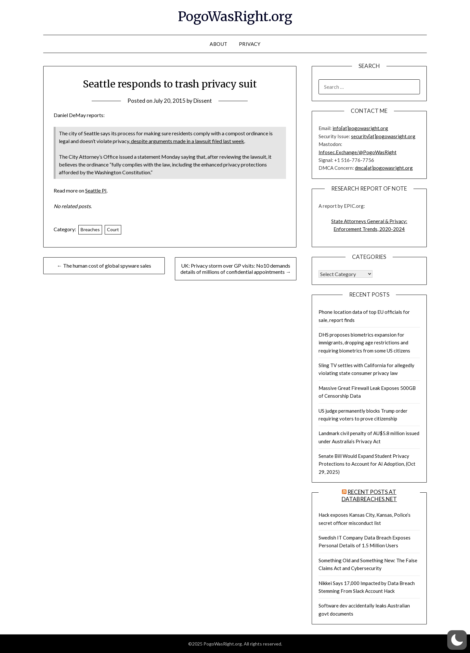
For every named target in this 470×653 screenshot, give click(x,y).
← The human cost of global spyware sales (104, 265)
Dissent (202, 100)
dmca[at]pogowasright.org (384, 168)
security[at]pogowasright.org (383, 136)
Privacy (250, 44)
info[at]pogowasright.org (360, 128)
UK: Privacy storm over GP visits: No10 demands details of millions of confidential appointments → (235, 268)
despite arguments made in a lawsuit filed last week (187, 141)
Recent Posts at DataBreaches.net (369, 495)
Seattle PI (96, 190)
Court (113, 229)
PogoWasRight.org (235, 16)
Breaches (90, 229)
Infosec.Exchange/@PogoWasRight (358, 152)
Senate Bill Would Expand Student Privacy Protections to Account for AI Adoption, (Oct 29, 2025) (367, 464)
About (219, 44)
